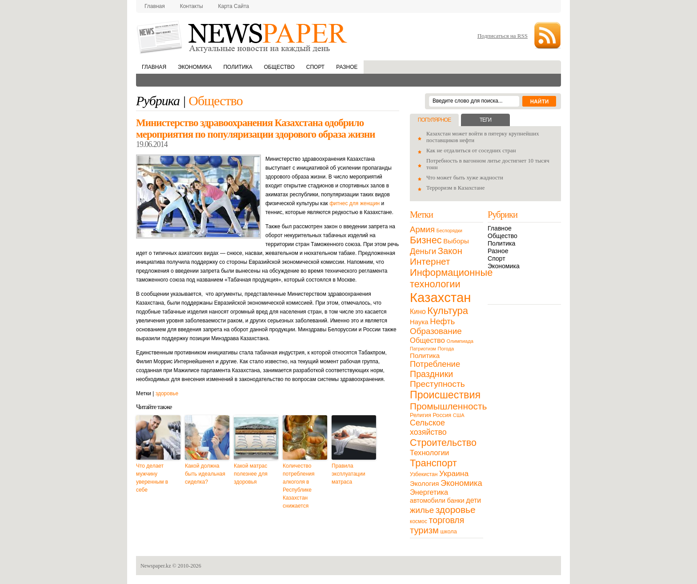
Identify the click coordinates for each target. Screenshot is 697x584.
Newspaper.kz (155, 566)
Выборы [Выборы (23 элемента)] (456, 241)
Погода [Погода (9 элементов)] (445, 348)
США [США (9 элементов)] (459, 415)
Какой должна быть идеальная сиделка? (205, 474)
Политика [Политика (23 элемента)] (425, 355)
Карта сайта (233, 6)
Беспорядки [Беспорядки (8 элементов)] (449, 230)
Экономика (195, 67)
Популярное (434, 120)
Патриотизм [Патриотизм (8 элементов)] (423, 348)
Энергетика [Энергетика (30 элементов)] (429, 492)
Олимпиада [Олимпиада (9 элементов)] (460, 341)
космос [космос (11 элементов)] (418, 521)
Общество (279, 67)
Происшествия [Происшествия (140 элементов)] (445, 395)
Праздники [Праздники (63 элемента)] (431, 374)
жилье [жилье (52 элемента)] (422, 510)
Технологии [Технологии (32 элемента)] (429, 453)
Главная (154, 6)
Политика (237, 67)
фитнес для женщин (354, 203)
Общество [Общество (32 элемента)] (427, 340)
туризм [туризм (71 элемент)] (424, 530)
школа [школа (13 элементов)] (449, 531)
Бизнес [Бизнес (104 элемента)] (426, 240)
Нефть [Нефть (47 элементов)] (442, 321)
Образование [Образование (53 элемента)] (436, 331)
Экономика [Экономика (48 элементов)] (461, 483)
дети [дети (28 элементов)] (473, 500)
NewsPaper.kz (242, 36)
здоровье (167, 393)
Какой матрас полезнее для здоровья (251, 474)
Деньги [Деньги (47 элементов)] (423, 251)
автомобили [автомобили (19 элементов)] (427, 500)
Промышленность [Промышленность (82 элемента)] (448, 406)
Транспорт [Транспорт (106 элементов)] (433, 463)
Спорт (315, 67)
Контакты (191, 6)
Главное (500, 228)
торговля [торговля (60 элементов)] (447, 520)
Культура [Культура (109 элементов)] (447, 310)
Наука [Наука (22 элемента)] (419, 322)
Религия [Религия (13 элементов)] (420, 415)
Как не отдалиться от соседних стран (471, 150)
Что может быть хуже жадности (464, 178)
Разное (346, 67)
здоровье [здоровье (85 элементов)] (456, 510)
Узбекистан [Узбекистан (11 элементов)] (423, 474)
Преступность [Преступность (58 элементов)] (437, 384)
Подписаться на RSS (502, 35)
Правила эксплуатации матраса (348, 474)
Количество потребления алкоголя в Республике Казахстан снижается (298, 486)
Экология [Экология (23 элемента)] (424, 483)
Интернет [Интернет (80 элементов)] (430, 261)
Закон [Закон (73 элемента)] (450, 251)
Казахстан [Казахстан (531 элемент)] (440, 297)
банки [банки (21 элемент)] (456, 500)
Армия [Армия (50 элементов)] (422, 229)
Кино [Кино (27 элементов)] (418, 311)
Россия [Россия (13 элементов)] (442, 415)
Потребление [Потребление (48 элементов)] (435, 364)
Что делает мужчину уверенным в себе (152, 478)
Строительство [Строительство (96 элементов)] (443, 442)
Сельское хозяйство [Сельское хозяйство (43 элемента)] (428, 427)
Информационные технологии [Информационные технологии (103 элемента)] (451, 278)
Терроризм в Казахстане (455, 188)
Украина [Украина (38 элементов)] (454, 473)
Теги (485, 120)
